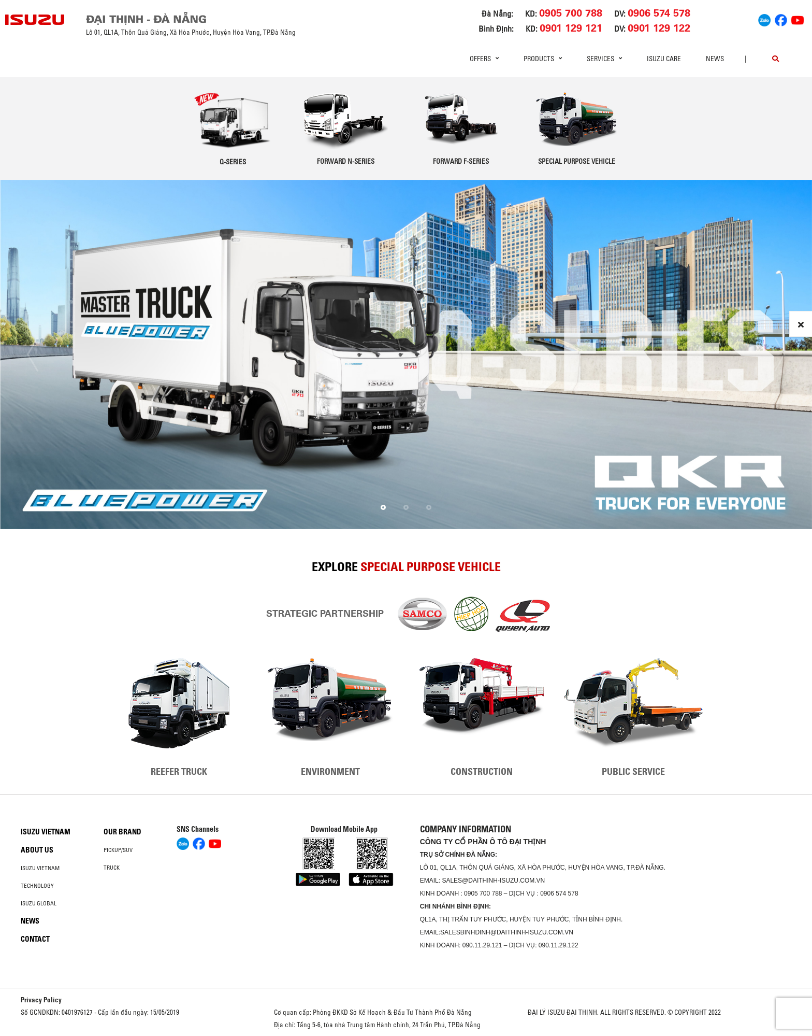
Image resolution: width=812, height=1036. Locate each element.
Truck (112, 867)
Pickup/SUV (118, 850)
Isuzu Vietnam (45, 831)
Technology (37, 885)
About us (37, 850)
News (715, 58)
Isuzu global (38, 903)
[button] (383, 507)
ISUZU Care (664, 58)
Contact (35, 939)
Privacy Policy (41, 1000)
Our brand (122, 831)
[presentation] (33, 354)
